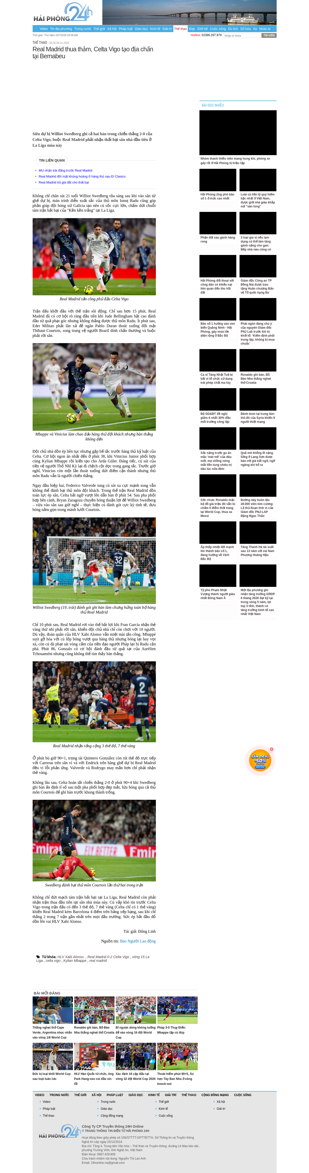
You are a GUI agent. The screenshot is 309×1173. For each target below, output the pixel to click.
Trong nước (82, 29)
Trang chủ (35, 28)
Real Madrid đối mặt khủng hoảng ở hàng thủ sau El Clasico (82, 176)
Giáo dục (141, 29)
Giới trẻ (202, 29)
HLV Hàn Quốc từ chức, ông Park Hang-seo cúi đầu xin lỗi (94, 1079)
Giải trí (167, 29)
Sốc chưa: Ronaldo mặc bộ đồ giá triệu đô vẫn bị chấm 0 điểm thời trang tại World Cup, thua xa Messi (218, 508)
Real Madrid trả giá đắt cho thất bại (64, 182)
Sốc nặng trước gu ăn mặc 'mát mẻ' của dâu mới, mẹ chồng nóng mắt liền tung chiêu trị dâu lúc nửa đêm (216, 461)
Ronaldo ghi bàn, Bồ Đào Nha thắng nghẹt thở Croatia (256, 378)
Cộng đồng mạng (215, 1095)
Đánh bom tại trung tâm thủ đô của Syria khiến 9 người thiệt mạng (258, 418)
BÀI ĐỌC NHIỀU (213, 105)
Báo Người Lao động (138, 941)
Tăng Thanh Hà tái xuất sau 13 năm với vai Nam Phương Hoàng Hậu (257, 551)
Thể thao (180, 29)
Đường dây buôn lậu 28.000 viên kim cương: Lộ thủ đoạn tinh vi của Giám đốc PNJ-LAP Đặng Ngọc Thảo (257, 508)
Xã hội (112, 29)
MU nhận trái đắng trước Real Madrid (65, 170)
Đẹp (192, 29)
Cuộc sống (218, 29)
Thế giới (99, 29)
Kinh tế (155, 29)
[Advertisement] (94, 94)
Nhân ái (264, 29)
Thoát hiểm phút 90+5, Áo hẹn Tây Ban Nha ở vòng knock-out (175, 1079)
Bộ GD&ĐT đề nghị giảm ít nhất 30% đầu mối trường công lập (216, 418)
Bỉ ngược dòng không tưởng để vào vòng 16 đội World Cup (136, 1032)
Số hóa (245, 29)
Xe (255, 29)
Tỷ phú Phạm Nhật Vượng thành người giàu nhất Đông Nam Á (218, 594)
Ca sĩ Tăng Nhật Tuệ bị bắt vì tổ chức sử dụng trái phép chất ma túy (217, 378)
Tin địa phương (61, 29)
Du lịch (233, 29)
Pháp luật (125, 29)
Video (44, 29)
